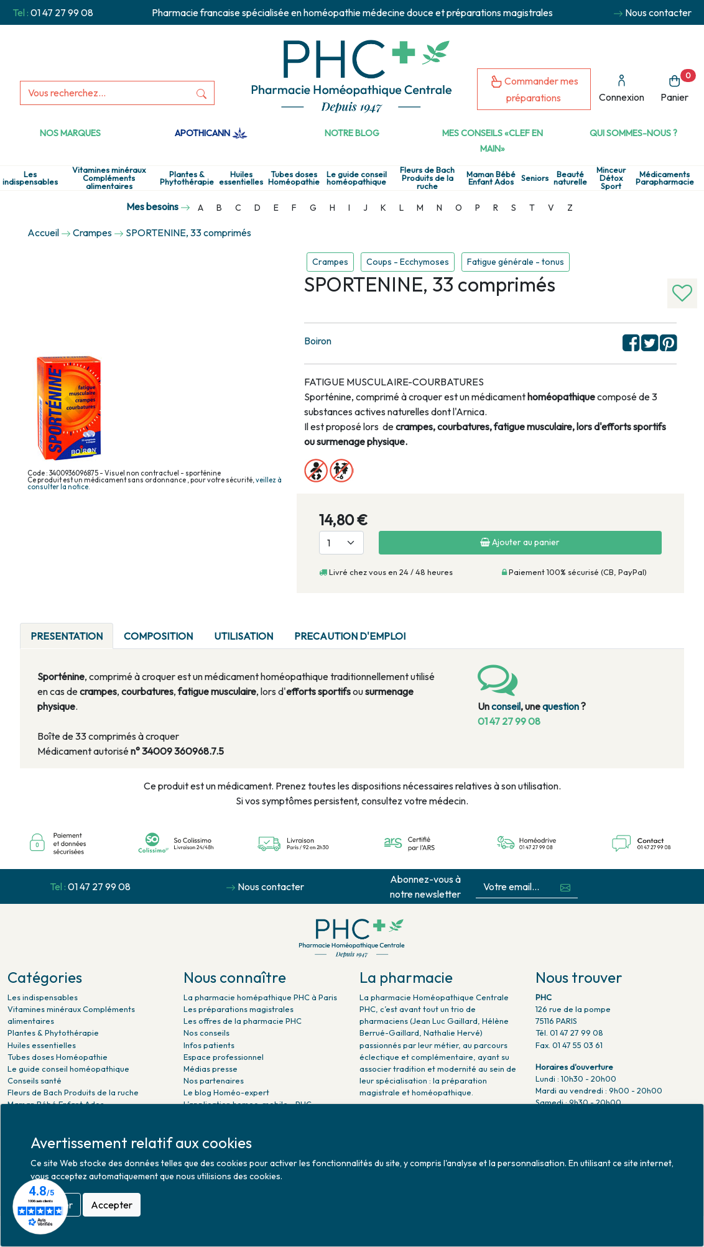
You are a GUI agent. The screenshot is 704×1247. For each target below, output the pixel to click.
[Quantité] (341, 542)
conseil (506, 706)
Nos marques (70, 133)
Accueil (43, 232)
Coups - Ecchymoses (407, 261)
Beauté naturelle (570, 178)
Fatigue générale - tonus (515, 261)
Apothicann (211, 133)
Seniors (535, 178)
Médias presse (210, 1069)
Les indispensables (30, 178)
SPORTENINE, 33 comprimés (188, 232)
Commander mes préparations (534, 89)
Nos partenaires (213, 1080)
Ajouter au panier (520, 542)
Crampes (330, 261)
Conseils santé (34, 1080)
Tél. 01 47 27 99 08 (569, 1033)
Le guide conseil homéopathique (357, 178)
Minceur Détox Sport (611, 178)
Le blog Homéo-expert (226, 1092)
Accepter (111, 1205)
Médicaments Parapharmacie (665, 178)
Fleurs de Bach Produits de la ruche (427, 178)
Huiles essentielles (241, 178)
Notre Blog (352, 133)
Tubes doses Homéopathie (294, 178)
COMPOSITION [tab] (158, 636)
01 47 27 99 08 (61, 12)
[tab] (426, 628)
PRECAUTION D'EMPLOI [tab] (349, 636)
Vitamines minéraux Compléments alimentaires (109, 178)
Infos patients (208, 1045)
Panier (678, 86)
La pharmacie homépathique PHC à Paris (260, 997)
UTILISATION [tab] (243, 636)
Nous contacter (658, 12)
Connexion (621, 88)
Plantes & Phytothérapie (187, 178)
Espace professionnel (223, 1057)
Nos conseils (206, 1033)
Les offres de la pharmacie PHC (242, 1021)
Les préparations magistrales (238, 1009)
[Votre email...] (514, 886)
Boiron (317, 340)
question (560, 706)
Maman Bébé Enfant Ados (491, 178)
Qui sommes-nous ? (633, 133)
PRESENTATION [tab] (66, 636)
